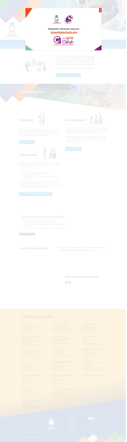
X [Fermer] (100, 10)
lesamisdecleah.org (64, 32)
